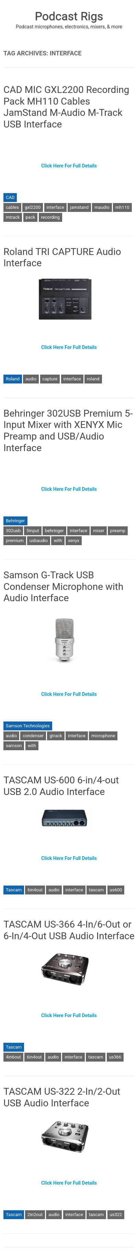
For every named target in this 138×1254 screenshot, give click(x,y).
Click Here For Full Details (69, 165)
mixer (98, 530)
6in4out (35, 889)
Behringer (15, 520)
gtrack (55, 735)
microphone (103, 735)
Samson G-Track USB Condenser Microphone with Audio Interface (63, 586)
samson (14, 745)
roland (93, 378)
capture (50, 378)
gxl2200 (33, 207)
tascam (96, 889)
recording (50, 217)
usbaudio (39, 540)
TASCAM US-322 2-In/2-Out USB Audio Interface (61, 1097)
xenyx (73, 540)
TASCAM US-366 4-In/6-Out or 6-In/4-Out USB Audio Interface (69, 930)
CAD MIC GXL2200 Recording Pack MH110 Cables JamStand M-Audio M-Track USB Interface (66, 107)
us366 (115, 1057)
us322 (116, 1214)
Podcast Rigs (69, 16)
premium (15, 540)
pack (30, 217)
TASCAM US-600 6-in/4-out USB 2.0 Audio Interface (61, 785)
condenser (33, 735)
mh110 (122, 207)
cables (12, 207)
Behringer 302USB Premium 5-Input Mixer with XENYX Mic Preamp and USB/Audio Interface (68, 431)
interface (55, 207)
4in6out (13, 1057)
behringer (54, 530)
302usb (13, 530)
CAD (10, 197)
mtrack (13, 217)
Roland (13, 378)
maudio (102, 207)
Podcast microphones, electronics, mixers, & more (69, 26)
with (58, 540)
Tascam (14, 889)
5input (32, 530)
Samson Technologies (28, 725)
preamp (117, 530)
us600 (116, 889)
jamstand (79, 207)
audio (30, 378)
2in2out (35, 1214)
